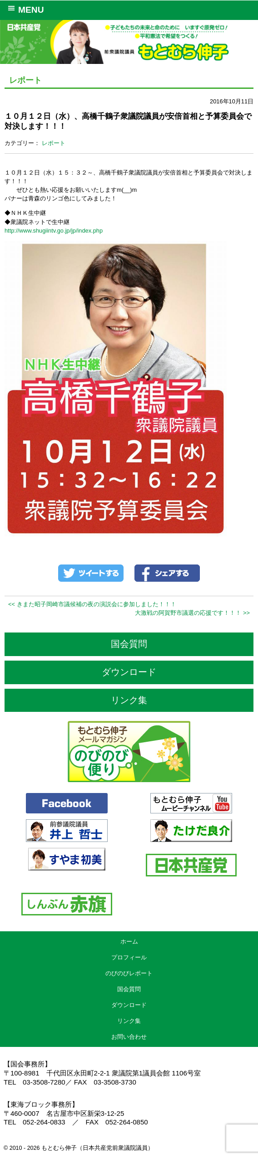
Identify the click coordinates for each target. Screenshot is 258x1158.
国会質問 (129, 644)
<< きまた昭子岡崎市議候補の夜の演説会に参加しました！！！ (92, 604)
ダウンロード (129, 672)
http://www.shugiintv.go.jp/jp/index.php (54, 230)
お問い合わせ (129, 1036)
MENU (24, 9)
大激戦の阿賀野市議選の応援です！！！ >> (192, 612)
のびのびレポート (129, 973)
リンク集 (129, 700)
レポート (53, 143)
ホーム (129, 941)
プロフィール (129, 957)
